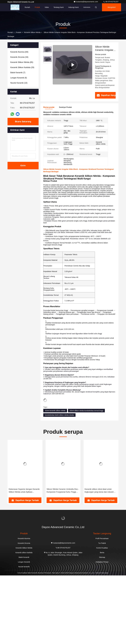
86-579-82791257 (110, 2)
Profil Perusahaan (102, 538)
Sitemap (102, 557)
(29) (22, 67)
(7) (17, 73)
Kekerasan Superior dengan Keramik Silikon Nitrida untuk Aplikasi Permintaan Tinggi (24, 490)
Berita (102, 552)
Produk (37, 7)
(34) (19, 57)
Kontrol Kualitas (102, 548)
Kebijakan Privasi (102, 562)
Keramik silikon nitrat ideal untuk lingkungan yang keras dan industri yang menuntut (99, 490)
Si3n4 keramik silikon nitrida (55, 411)
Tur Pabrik (102, 543)
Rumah (27, 7)
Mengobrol (111, 7)
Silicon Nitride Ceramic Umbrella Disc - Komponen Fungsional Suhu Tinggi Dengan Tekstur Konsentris (63, 490)
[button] (12, 469)
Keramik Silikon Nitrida (32, 32)
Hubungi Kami (73, 7)
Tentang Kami (59, 7)
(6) (18, 78)
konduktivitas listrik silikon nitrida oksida (59, 415)
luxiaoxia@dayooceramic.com (86, 2)
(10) (18, 83)
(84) (19, 52)
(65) (21, 62)
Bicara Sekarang (23, 121)
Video (47, 7)
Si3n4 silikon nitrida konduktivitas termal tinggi (86, 411)
